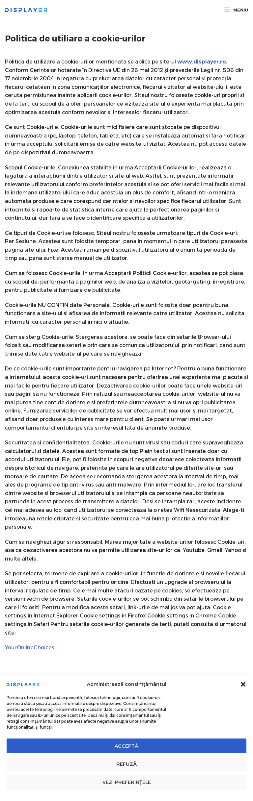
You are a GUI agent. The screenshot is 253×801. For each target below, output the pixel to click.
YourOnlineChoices (29, 647)
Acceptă (126, 746)
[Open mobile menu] (236, 9)
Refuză (126, 764)
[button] (243, 684)
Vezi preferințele (126, 782)
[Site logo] (26, 10)
